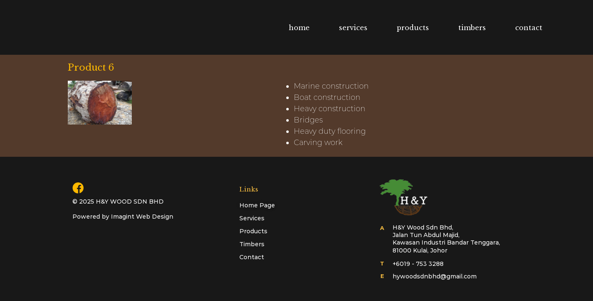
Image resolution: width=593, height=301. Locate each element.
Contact (251, 257)
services (353, 27)
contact (528, 27)
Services (251, 218)
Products (253, 231)
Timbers (251, 244)
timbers (472, 27)
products (413, 27)
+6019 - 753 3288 (418, 264)
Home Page (257, 205)
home (299, 27)
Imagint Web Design (142, 216)
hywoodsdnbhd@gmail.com (435, 276)
